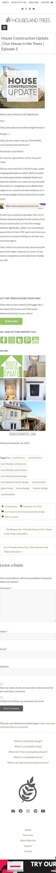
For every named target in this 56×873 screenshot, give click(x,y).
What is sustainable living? (28, 746)
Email (3, 649)
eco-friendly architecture (13, 463)
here (20, 181)
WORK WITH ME (18, 2)
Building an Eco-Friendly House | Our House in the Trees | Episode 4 (28, 531)
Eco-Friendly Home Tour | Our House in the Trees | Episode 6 (26, 549)
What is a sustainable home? (28, 757)
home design (22, 488)
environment (39, 482)
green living (7, 488)
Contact (28, 851)
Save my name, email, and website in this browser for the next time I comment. (26, 689)
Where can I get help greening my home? (28, 762)
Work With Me (28, 840)
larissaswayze (11, 506)
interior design (40, 488)
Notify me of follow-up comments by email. (22, 701)
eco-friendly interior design (15, 482)
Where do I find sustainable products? (28, 751)
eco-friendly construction (14, 469)
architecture (18, 457)
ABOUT (5, 2)
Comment (6, 588)
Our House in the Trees (15, 511)
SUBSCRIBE (34, 2)
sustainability (8, 494)
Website (4, 666)
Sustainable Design (36, 511)
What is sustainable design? (28, 741)
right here (38, 214)
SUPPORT (45, 2)
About (28, 829)
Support (28, 845)
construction (35, 457)
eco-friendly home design (14, 476)
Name (3, 631)
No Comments (11, 517)
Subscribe (28, 835)
